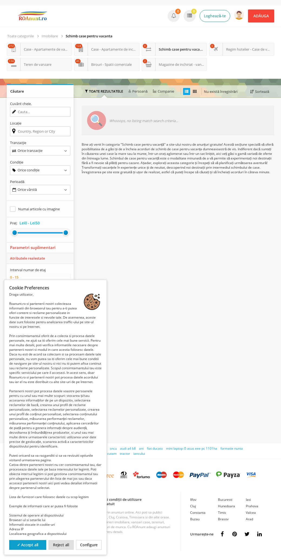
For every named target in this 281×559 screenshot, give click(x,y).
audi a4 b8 (128, 448)
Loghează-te (215, 15)
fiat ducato (155, 448)
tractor (125, 453)
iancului (139, 453)
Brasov (223, 519)
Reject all (61, 544)
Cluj (193, 506)
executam (109, 453)
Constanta (198, 512)
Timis (222, 512)
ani (141, 448)
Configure (89, 544)
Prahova (252, 506)
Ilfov (193, 499)
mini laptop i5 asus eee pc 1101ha (191, 448)
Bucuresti (225, 499)
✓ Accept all (28, 544)
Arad (249, 519)
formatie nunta (231, 448)
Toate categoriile (20, 36)
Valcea (251, 512)
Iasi (248, 499)
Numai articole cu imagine (39, 209)
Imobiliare (50, 36)
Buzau (195, 519)
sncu (113, 448)
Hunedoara (226, 506)
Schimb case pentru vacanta (89, 36)
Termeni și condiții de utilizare (116, 499)
